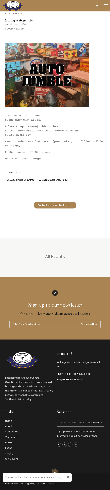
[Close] (68, 477)
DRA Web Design (45, 483)
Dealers (9, 442)
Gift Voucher (12, 459)
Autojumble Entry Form (53, 179)
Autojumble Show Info (21, 179)
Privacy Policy (53, 477)
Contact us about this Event (55, 205)
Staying (9, 453)
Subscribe (95, 422)
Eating (8, 448)
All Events (55, 257)
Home (8, 420)
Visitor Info (11, 437)
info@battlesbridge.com (70, 379)
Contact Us (11, 431)
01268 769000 (64, 374)
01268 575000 (82, 374)
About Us (10, 426)
